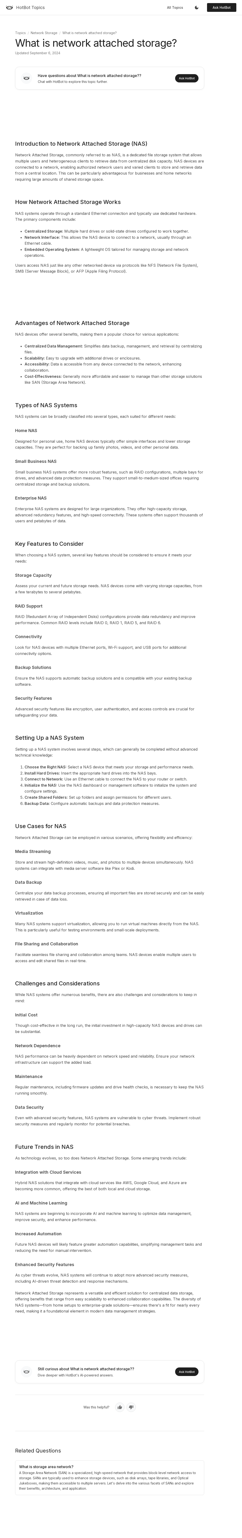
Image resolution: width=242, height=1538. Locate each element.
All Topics (175, 7)
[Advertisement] (110, 111)
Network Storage (44, 33)
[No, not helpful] (131, 1407)
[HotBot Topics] (25, 7)
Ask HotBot (222, 7)
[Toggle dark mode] (196, 7)
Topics (20, 33)
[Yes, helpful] (120, 1407)
